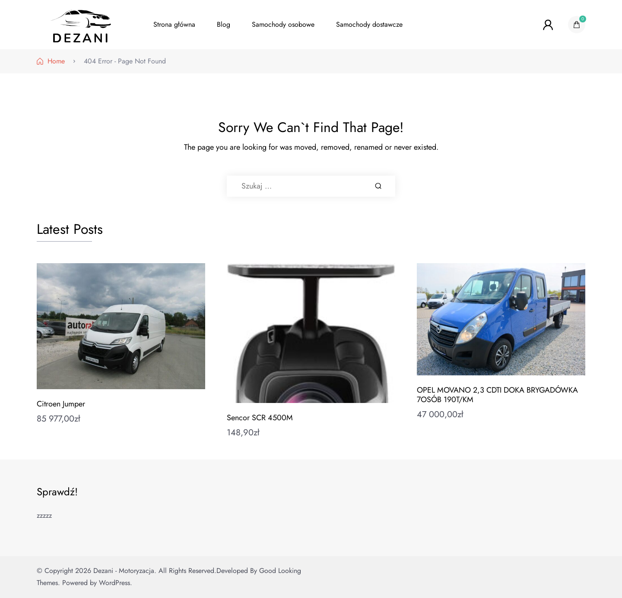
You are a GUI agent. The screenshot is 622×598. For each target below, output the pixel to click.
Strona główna (174, 24)
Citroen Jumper (61, 403)
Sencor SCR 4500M (260, 417)
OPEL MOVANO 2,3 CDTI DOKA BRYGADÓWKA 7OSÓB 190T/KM (497, 394)
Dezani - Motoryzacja (123, 571)
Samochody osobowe (283, 24)
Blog (223, 24)
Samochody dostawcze (369, 24)
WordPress (114, 583)
